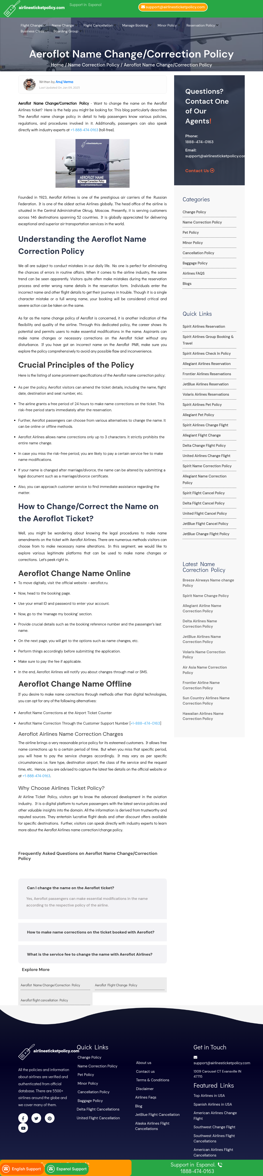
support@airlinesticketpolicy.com (216, 156)
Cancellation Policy (198, 253)
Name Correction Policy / (95, 65)
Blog (138, 1104)
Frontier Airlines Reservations (206, 374)
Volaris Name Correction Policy (208, 645)
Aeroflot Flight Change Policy (116, 984)
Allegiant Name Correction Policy (209, 476)
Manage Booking (135, 25)
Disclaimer (144, 1087)
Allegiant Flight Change (201, 435)
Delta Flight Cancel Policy (203, 497)
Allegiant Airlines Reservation (206, 364)
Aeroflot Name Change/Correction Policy (168, 65)
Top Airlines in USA (208, 1094)
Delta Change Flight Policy (203, 445)
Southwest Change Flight (213, 1119)
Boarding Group (66, 31)
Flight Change (31, 25)
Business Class (32, 31)
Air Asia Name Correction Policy (209, 655)
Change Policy (194, 212)
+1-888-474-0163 (84, 129)
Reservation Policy (200, 25)
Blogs (187, 283)
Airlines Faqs (145, 1095)
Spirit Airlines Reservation (203, 326)
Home (58, 65)
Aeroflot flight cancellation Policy (44, 1000)
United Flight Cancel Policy (204, 507)
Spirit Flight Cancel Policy (203, 486)
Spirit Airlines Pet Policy (201, 404)
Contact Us (199, 171)
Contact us (145, 1071)
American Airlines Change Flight (219, 1111)
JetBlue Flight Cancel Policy (205, 517)
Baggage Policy (195, 263)
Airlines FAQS (193, 273)
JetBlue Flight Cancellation (156, 1112)
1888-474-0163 (199, 141)
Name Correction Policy (202, 222)
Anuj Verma (64, 81)
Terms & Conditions (151, 1079)
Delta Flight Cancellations (97, 1107)
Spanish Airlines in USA (211, 1103)
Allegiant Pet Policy (198, 415)
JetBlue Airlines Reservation (205, 384)
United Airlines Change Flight (206, 456)
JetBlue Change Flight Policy (205, 527)
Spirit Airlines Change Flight (205, 425)
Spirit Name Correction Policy (206, 466)
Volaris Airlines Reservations (205, 394)
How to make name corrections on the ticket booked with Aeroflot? (90, 932)
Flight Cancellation (98, 25)
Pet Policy (190, 232)
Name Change (63, 25)
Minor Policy (167, 25)
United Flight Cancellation (97, 1115)
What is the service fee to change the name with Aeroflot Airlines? (89, 954)
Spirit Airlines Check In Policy (206, 353)
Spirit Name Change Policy (204, 589)
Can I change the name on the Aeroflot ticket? (70, 887)
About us (143, 1062)
